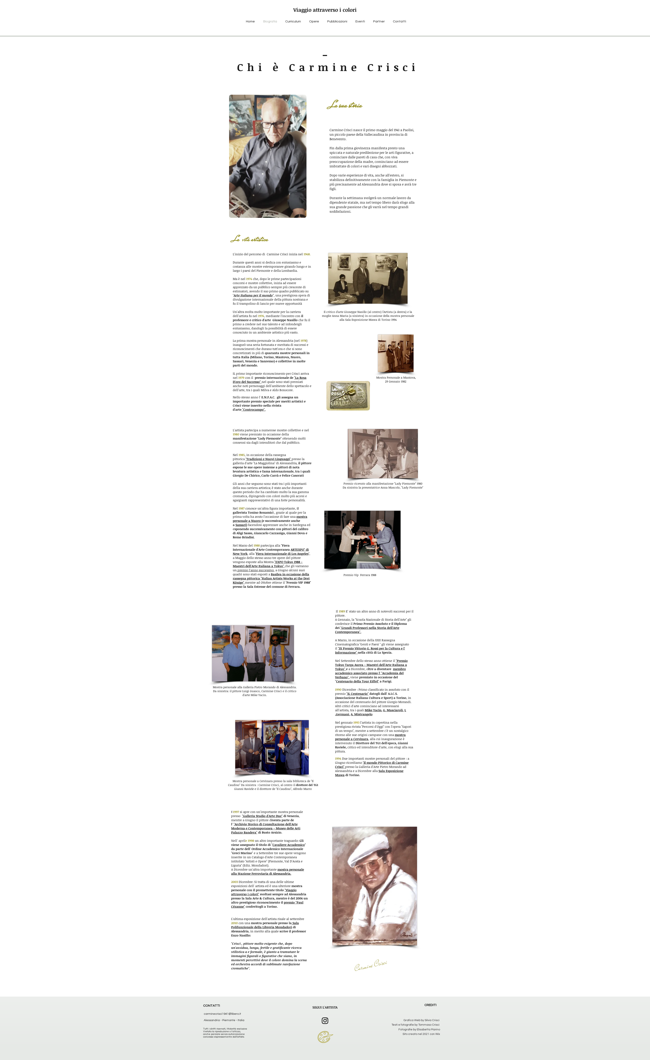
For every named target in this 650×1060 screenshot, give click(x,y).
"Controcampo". (253, 409)
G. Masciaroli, (393, 710)
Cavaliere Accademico (289, 845)
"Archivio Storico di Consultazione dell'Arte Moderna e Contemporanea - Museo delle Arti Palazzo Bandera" (265, 828)
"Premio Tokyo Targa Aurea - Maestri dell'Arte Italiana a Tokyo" (371, 665)
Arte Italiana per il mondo (253, 295)
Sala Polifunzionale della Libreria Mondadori (265, 925)
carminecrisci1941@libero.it (222, 1013)
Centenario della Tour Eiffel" (357, 681)
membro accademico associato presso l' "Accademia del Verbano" (370, 673)
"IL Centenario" (357, 694)
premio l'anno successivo (255, 570)
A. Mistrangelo (362, 714)
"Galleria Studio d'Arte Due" (262, 816)
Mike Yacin (373, 710)
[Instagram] (325, 1020)
